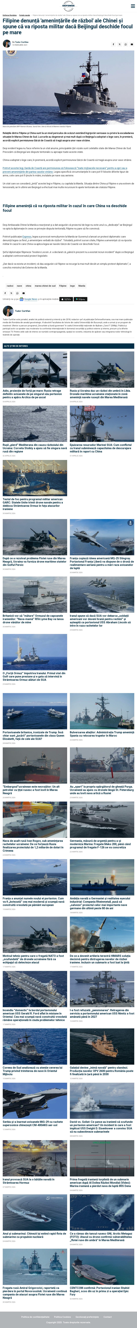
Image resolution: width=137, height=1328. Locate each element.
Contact (108, 1317)
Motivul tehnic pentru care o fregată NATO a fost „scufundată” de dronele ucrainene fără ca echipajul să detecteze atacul (33, 959)
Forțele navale (24, 15)
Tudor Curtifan (21, 42)
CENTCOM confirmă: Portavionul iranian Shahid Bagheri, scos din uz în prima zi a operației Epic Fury (99, 1291)
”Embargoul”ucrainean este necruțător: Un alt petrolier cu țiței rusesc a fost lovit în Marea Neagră (31, 790)
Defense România (10, 15)
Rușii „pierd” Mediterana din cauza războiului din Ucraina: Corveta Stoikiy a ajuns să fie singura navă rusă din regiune (35, 448)
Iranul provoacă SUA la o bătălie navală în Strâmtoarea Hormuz (28, 1181)
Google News (30, 299)
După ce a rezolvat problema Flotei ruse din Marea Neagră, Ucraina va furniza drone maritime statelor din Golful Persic (34, 562)
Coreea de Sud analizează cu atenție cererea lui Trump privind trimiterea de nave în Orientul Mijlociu (32, 1071)
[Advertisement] (102, 488)
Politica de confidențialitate (35, 1317)
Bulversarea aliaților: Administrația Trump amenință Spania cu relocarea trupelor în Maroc (102, 734)
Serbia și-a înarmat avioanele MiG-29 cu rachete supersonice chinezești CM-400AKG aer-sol (33, 1123)
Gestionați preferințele (87, 1317)
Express (27, 236)
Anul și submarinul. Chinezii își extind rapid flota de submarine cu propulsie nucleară (34, 1235)
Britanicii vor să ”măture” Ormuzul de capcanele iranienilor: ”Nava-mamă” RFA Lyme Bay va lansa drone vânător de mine (33, 619)
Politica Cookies (62, 1317)
